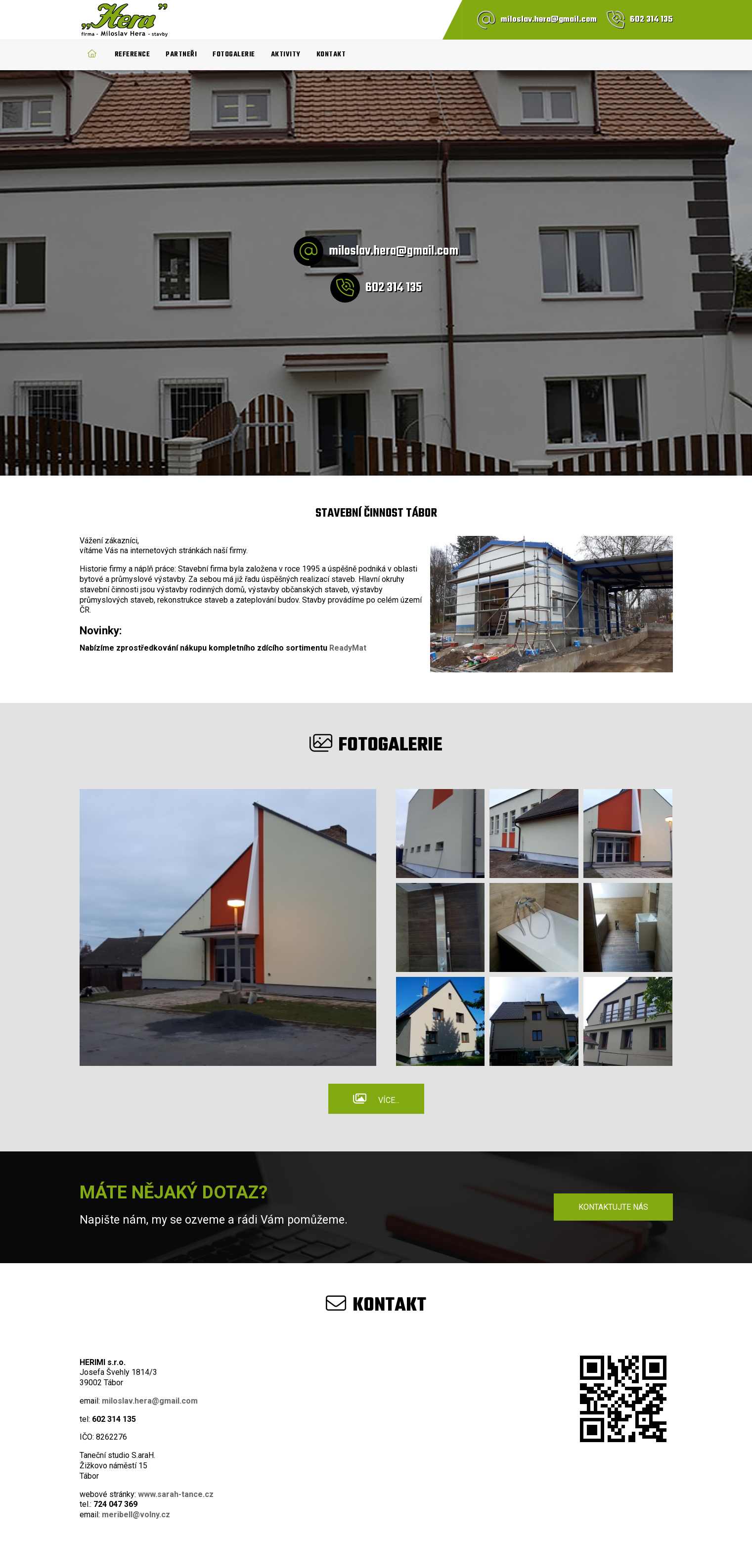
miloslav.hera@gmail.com (549, 19)
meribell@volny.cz (136, 1514)
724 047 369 (115, 1504)
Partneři (181, 54)
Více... (388, 1100)
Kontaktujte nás (613, 1207)
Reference (132, 54)
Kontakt (331, 54)
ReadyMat (347, 648)
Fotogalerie (234, 54)
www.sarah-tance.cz (176, 1494)
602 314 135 (651, 19)
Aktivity (286, 54)
